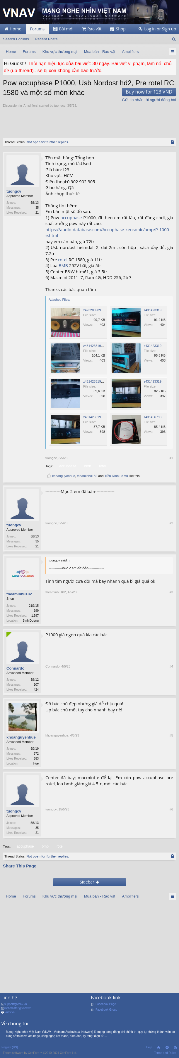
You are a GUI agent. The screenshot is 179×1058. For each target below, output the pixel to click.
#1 (171, 458)
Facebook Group (106, 1012)
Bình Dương (31, 621)
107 (36, 685)
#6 (171, 835)
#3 (171, 621)
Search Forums (16, 39)
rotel (62, 259)
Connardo (15, 669)
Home (158, 1050)
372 (36, 755)
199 (36, 611)
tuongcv (60, 105)
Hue (36, 765)
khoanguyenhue (63, 476)
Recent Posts (46, 39)
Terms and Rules (165, 1055)
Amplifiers (30, 105)
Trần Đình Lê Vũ (116, 476)
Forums (37, 29)
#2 (171, 547)
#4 (171, 691)
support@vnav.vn (15, 1007)
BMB (63, 265)
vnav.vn (10, 1015)
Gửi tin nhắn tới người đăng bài (149, 100)
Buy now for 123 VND (149, 92)
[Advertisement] (71, 119)
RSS (175, 1050)
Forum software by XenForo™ (40, 1055)
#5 (171, 765)
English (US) (9, 1050)
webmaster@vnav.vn (17, 1011)
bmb (87, 466)
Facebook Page (106, 1007)
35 (37, 207)
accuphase (71, 217)
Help (149, 1050)
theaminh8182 (87, 476)
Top (167, 1050)
